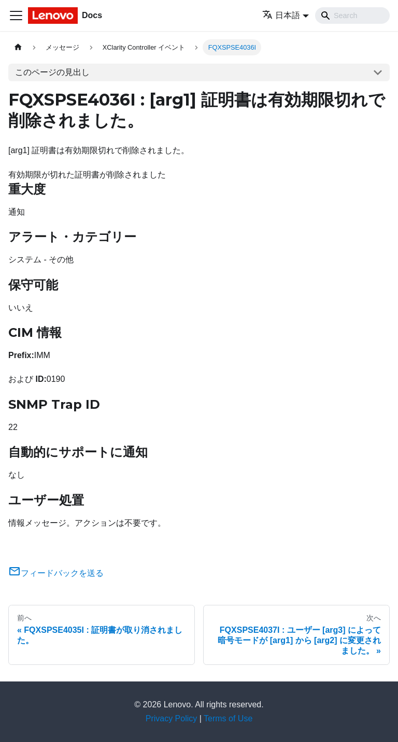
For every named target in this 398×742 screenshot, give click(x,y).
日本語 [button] (281, 15)
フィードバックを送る (56, 573)
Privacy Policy (171, 718)
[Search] (352, 15)
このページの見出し (52, 72)
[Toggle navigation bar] (16, 15)
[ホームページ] (18, 47)
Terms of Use (228, 718)
